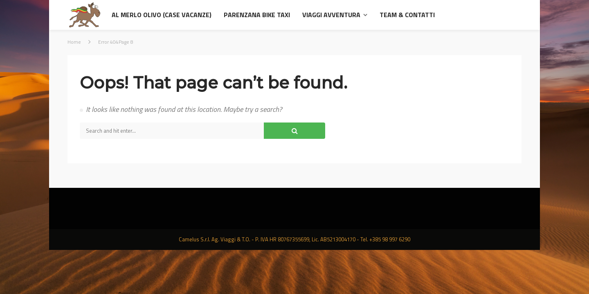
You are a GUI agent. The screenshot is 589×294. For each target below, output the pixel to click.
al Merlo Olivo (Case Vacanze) (161, 15)
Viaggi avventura (331, 15)
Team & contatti (407, 15)
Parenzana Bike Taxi (257, 15)
